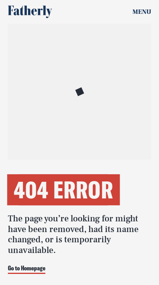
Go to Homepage (26, 268)
